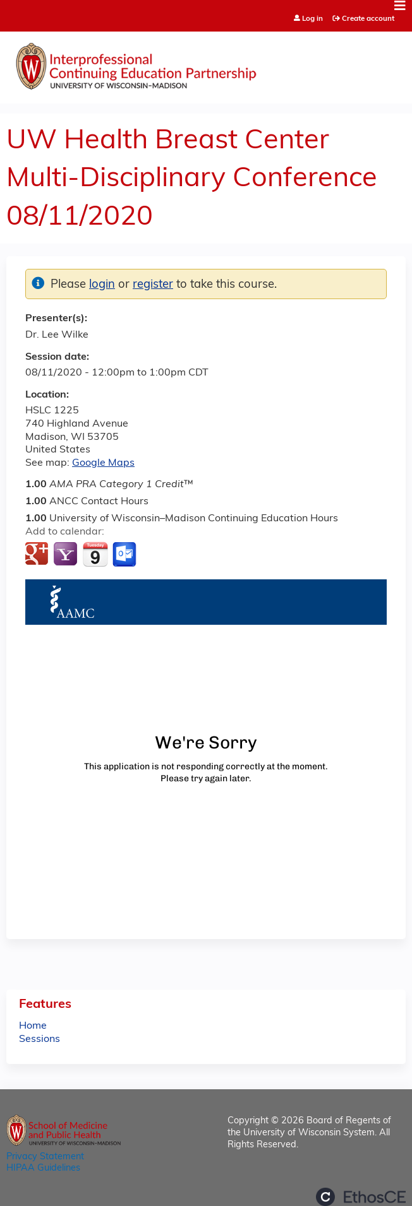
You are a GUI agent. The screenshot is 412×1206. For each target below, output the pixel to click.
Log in (312, 19)
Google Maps (103, 463)
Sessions (39, 1039)
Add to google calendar (38, 554)
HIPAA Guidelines (43, 1168)
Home (33, 1026)
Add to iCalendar (95, 554)
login (102, 285)
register (153, 285)
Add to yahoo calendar (67, 554)
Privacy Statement (45, 1157)
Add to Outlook (125, 554)
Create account (368, 19)
